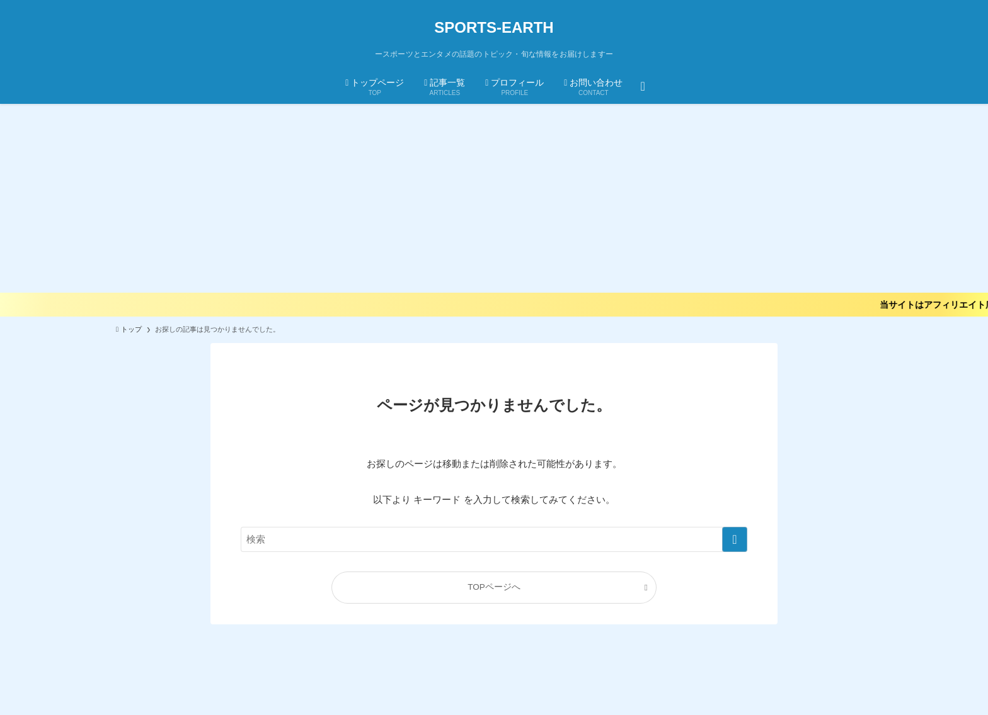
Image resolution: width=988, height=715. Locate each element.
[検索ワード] (494, 539)
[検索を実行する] (734, 539)
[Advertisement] (494, 198)
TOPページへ (494, 587)
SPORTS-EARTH (493, 27)
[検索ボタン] (642, 86)
